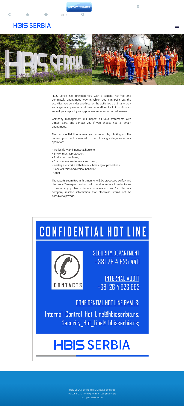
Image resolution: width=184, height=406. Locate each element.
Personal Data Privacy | (79, 394)
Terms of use (97, 394)
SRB (64, 14)
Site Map (110, 394)
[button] (83, 15)
